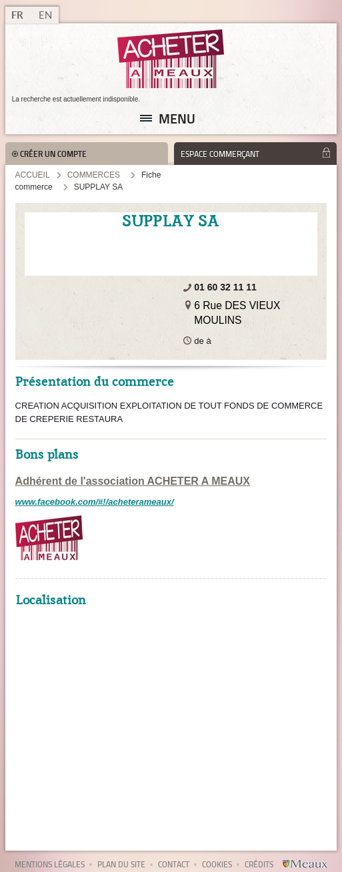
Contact (173, 864)
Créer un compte (53, 154)
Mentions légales (50, 864)
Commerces (93, 175)
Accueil (32, 175)
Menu (177, 118)
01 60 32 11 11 (225, 287)
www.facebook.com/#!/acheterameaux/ (94, 502)
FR (17, 15)
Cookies (217, 864)
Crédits (259, 864)
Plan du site (121, 864)
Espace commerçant (220, 154)
